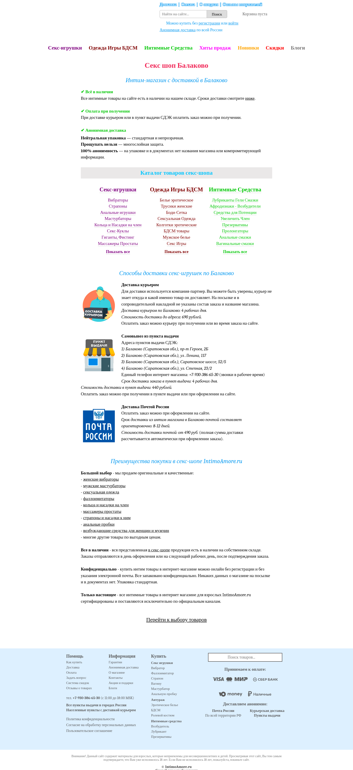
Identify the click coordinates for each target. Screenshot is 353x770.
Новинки (248, 48)
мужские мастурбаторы (104, 485)
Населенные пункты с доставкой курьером (101, 710)
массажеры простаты (102, 511)
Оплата (188, 4)
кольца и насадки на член (106, 505)
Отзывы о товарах (79, 688)
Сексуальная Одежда (177, 218)
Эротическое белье (164, 705)
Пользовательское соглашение (89, 731)
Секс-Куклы (118, 231)
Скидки (275, 48)
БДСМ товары (176, 231)
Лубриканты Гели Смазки (235, 200)
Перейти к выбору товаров (176, 619)
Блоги (298, 48)
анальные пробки (98, 524)
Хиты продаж (215, 48)
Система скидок (77, 683)
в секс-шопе (159, 550)
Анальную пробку (164, 694)
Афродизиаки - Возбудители (235, 206)
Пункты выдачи (267, 715)
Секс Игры (176, 243)
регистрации (209, 23)
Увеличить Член (235, 218)
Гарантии (115, 662)
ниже (250, 98)
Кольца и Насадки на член (117, 224)
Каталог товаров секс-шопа (176, 173)
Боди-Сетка (176, 212)
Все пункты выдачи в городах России (96, 705)
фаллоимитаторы (98, 498)
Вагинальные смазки (235, 243)
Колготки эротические (176, 224)
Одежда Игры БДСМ (113, 48)
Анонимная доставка (178, 30)
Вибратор (158, 668)
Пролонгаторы (235, 231)
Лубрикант (159, 731)
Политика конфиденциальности (90, 719)
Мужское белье (176, 237)
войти (233, 23)
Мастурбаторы (118, 218)
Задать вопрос (76, 678)
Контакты (116, 678)
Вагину (156, 684)
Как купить (74, 662)
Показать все (118, 251)
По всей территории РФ (223, 713)
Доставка (168, 4)
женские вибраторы (101, 479)
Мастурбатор (160, 689)
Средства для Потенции (235, 212)
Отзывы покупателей (242, 4)
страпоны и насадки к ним (107, 517)
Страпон (157, 678)
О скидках (208, 4)
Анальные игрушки (118, 212)
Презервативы (235, 224)
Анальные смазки (235, 237)
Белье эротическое (176, 200)
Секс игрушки (162, 663)
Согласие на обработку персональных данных (101, 725)
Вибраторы (118, 200)
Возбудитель (160, 726)
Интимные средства (166, 721)
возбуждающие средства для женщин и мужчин (126, 530)
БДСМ (156, 710)
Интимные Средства (168, 48)
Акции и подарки (121, 683)
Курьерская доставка (267, 711)
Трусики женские (176, 206)
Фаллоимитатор (162, 673)
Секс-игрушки (65, 48)
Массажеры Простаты (118, 243)
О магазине (117, 672)
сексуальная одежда (101, 492)
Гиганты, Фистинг (118, 237)
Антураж (158, 700)
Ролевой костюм (162, 715)
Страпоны (118, 206)
